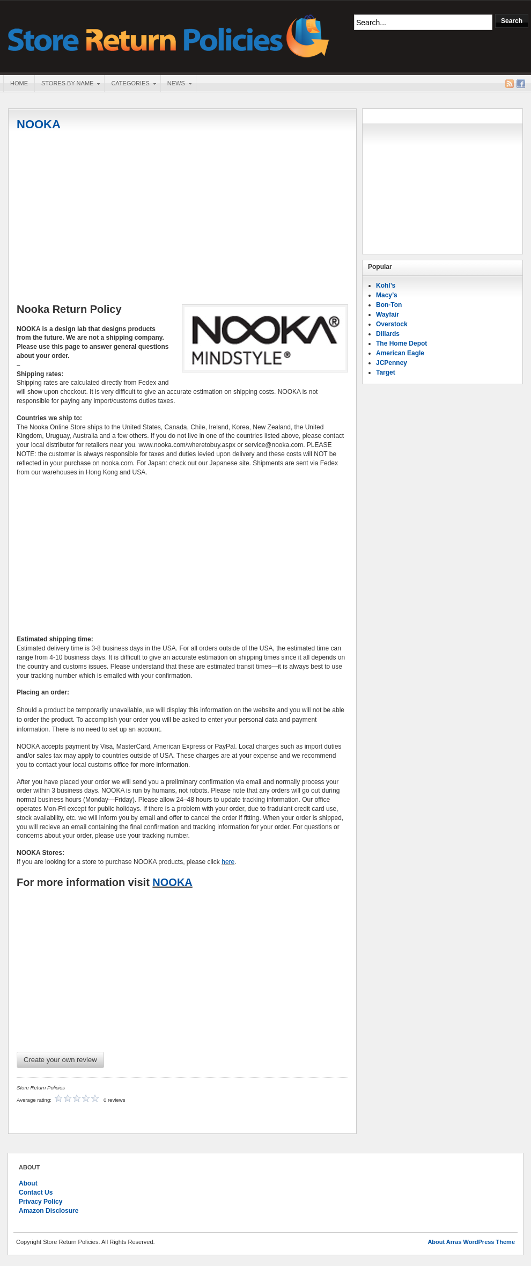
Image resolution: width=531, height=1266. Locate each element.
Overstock (392, 324)
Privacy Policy (40, 1201)
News (175, 84)
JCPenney (391, 363)
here (228, 862)
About (28, 1183)
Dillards (388, 334)
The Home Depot (401, 343)
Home (19, 83)
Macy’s (386, 295)
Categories (130, 84)
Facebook (521, 83)
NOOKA (39, 124)
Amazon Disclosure (48, 1210)
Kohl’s (385, 285)
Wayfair (387, 314)
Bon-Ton (389, 305)
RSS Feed (509, 83)
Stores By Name (67, 84)
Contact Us (36, 1192)
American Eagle (400, 353)
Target (385, 372)
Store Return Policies (169, 35)
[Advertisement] (182, 218)
